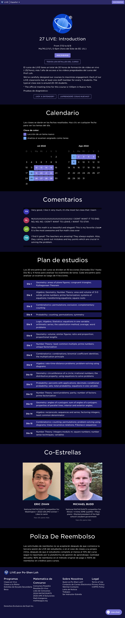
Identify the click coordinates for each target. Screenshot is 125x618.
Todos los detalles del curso (62, 62)
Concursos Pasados (42, 586)
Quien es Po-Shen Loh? (72, 582)
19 (36, 173)
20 (41, 173)
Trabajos (66, 592)
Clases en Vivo (10, 582)
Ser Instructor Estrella (72, 594)
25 (31, 178)
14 (46, 167)
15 (51, 167)
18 (31, 173)
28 (46, 178)
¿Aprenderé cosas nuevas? (74, 96)
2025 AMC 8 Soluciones (43, 596)
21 (46, 173)
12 (36, 167)
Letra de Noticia (69, 589)
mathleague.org (40, 601)
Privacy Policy (98, 584)
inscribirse (63, 55)
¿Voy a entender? (45, 96)
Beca (6, 589)
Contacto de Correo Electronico (76, 584)
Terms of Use (97, 582)
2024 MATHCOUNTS (42, 593)
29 (51, 178)
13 (41, 167)
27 (41, 178)
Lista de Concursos (41, 591)
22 (51, 173)
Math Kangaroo (40, 598)
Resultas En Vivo (40, 588)
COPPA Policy (98, 587)
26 (36, 178)
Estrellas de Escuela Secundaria (18, 587)
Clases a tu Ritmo (12, 584)
